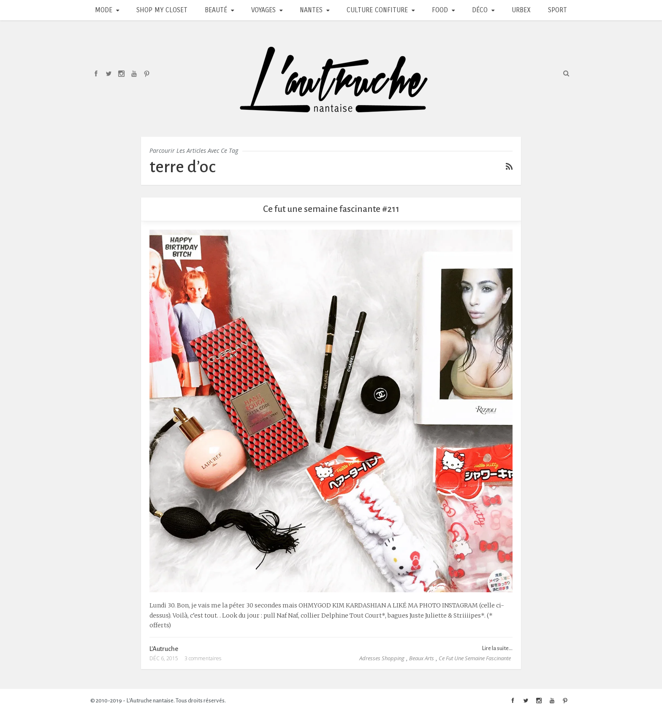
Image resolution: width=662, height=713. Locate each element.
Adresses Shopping (381, 658)
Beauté (216, 10)
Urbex (521, 10)
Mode (103, 10)
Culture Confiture (377, 10)
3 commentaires (202, 658)
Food (440, 10)
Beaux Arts (421, 658)
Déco (480, 10)
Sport (557, 10)
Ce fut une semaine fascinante (475, 658)
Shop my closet (161, 10)
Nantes (311, 10)
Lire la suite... (497, 648)
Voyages (263, 10)
